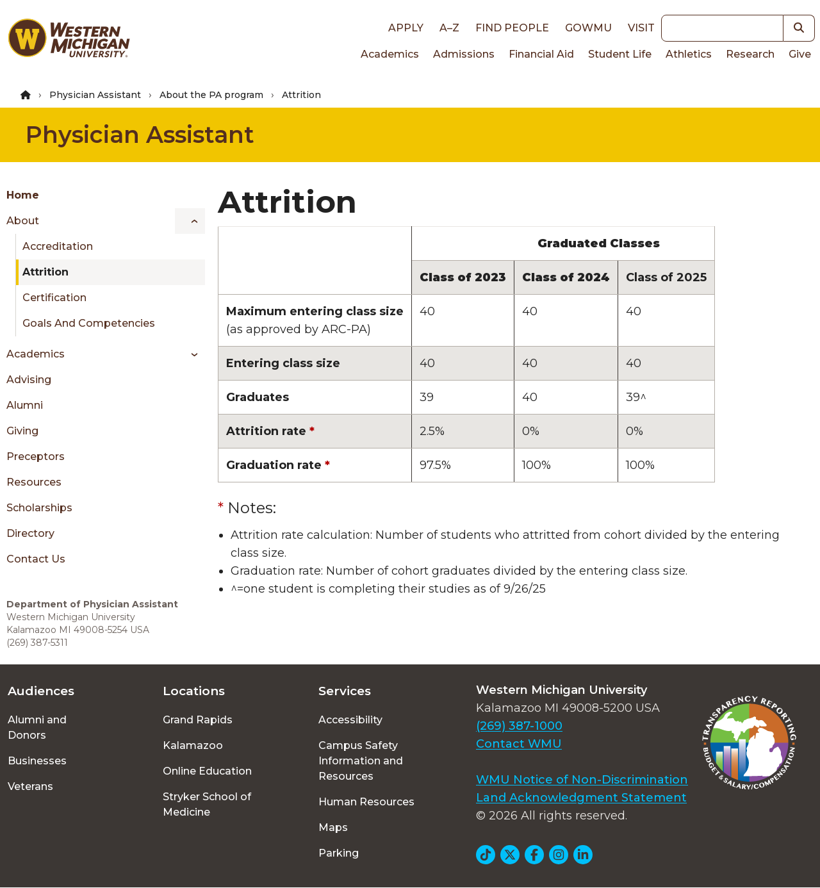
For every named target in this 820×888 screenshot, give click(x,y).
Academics (390, 54)
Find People (512, 28)
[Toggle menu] (190, 221)
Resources (34, 482)
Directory (30, 533)
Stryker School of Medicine (207, 804)
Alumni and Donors (37, 727)
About (22, 221)
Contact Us (35, 559)
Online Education (207, 771)
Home (22, 195)
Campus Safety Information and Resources (360, 760)
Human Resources (366, 802)
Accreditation (57, 246)
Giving (22, 431)
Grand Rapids (198, 720)
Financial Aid (541, 54)
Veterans (30, 786)
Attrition (45, 272)
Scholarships (39, 508)
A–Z (449, 28)
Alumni (24, 405)
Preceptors (35, 456)
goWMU (588, 28)
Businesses (37, 761)
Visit (641, 28)
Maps (333, 827)
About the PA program (211, 95)
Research (750, 54)
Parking (338, 853)
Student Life (620, 54)
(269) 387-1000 (519, 726)
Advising (28, 380)
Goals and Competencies (88, 323)
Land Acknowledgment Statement (581, 798)
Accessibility (350, 720)
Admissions (464, 54)
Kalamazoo (193, 745)
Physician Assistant (95, 95)
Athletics (689, 54)
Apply (405, 28)
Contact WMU (519, 744)
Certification (54, 298)
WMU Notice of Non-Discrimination (582, 780)
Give (800, 54)
